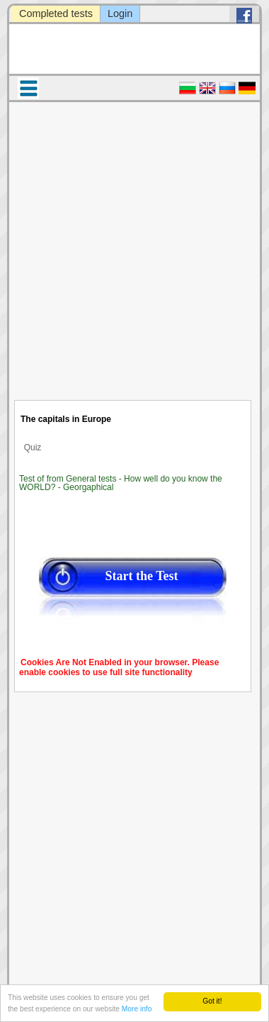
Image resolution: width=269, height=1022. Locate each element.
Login (120, 13)
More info (136, 1009)
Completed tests (56, 13)
